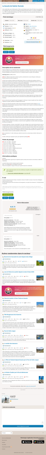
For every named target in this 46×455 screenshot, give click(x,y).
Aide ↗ (16, 1)
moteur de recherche (30, 386)
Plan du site (4, 440)
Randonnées (11, 1)
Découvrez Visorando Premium (33, 42)
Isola (31, 28)
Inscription (35, 1)
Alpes (31, 26)
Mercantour (34, 26)
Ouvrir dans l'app (8, 49)
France (29, 24)
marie (39, 103)
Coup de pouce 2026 (7, 446)
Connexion (41, 1)
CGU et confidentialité (6, 438)
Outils (4, 1)
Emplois (3, 442)
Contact (3, 449)
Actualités (4, 444)
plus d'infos (27, 173)
